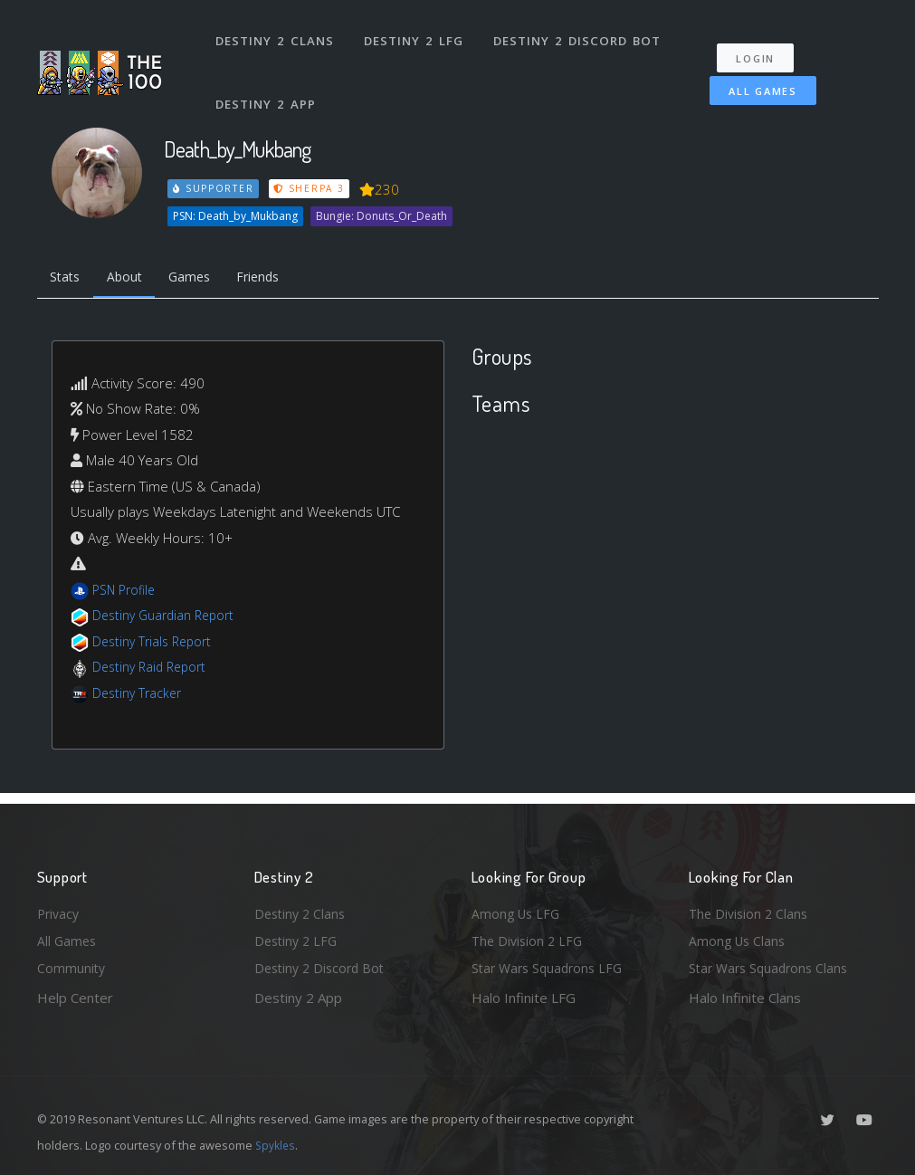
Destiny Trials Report (156, 644)
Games (201, 279)
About (131, 279)
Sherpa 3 (311, 188)
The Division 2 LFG (529, 939)
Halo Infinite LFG (524, 998)
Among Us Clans (739, 939)
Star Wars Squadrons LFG (551, 968)
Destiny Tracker (139, 696)
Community (72, 968)
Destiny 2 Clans (276, 34)
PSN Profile (126, 593)
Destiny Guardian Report (168, 618)
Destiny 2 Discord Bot (580, 34)
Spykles (276, 1145)
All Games (754, 78)
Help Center (75, 998)
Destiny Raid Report (153, 670)
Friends (276, 279)
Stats (68, 279)
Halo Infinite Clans (745, 998)
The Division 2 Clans (751, 909)
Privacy (59, 909)
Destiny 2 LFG (416, 34)
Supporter (213, 188)
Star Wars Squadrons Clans (772, 968)
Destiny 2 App (268, 85)
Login (761, 46)
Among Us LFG (518, 909)
